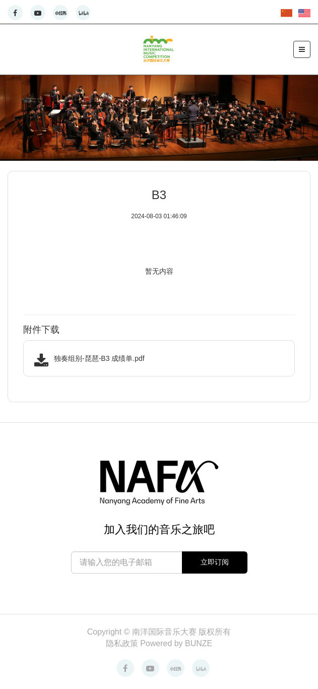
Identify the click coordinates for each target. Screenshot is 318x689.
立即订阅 (215, 562)
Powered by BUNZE (176, 643)
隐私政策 (123, 643)
